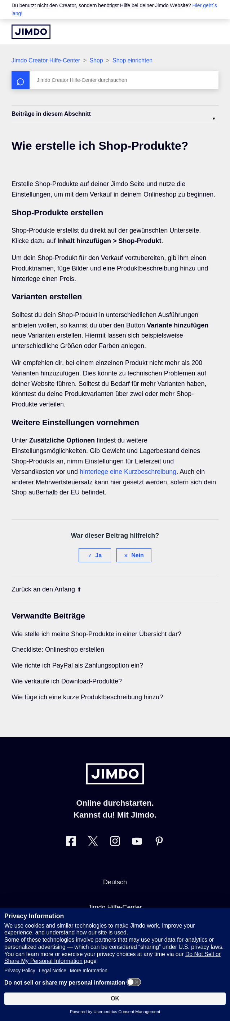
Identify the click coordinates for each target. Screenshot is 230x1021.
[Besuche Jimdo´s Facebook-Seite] (71, 842)
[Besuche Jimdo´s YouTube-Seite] (137, 842)
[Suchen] (115, 80)
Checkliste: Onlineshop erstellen (58, 649)
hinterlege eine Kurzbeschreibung (128, 471)
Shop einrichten (132, 60)
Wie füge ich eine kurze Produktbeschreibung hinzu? (87, 697)
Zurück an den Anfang (46, 589)
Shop (96, 60)
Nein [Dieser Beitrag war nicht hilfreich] (137, 555)
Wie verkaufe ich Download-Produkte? (67, 681)
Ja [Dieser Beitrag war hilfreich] (98, 555)
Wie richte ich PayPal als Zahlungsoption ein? (77, 665)
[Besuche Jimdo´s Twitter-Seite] (93, 842)
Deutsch (115, 882)
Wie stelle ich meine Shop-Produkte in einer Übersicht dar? (96, 634)
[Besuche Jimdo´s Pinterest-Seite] (159, 842)
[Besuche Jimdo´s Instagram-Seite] (115, 842)
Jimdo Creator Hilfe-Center (46, 60)
